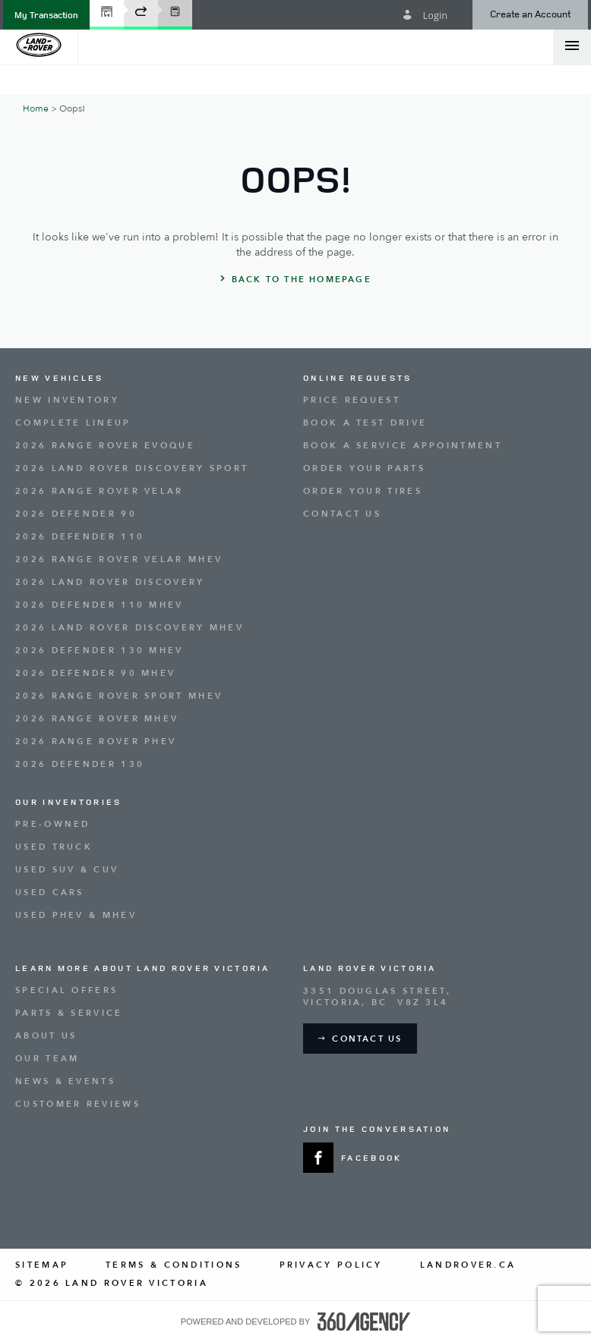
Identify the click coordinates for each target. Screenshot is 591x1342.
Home (36, 108)
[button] (46, 15)
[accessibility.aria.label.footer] (364, 1321)
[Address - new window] (439, 996)
